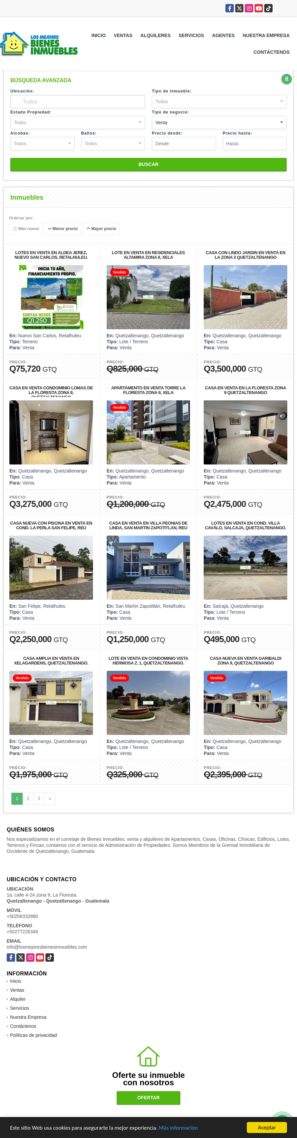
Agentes (223, 35)
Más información (178, 1127)
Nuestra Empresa (266, 35)
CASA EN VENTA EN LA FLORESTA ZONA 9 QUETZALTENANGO (245, 390)
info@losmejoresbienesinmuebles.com (47, 947)
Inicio (98, 35)
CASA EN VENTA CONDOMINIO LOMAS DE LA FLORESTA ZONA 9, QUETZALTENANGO (51, 392)
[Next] (50, 799)
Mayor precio (101, 229)
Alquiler (18, 999)
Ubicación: (22, 91)
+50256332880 (22, 916)
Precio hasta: (237, 133)
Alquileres (155, 35)
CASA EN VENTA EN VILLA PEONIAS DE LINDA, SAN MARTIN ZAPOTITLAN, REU (148, 525)
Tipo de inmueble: (172, 91)
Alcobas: (20, 133)
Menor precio (62, 229)
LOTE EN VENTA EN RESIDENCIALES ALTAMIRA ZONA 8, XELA (148, 255)
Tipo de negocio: (170, 112)
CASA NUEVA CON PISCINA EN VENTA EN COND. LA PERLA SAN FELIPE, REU (51, 525)
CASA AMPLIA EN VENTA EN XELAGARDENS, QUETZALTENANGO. (51, 661)
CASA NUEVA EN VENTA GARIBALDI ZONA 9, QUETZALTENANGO (245, 661)
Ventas (123, 35)
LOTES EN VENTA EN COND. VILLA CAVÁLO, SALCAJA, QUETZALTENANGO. (245, 525)
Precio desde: (167, 133)
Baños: (89, 133)
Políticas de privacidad (33, 1035)
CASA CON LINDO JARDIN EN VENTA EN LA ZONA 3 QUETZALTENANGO (245, 255)
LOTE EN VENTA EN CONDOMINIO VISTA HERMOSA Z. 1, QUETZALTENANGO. (148, 661)
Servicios (191, 35)
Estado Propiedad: (31, 112)
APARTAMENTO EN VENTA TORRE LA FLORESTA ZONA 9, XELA (148, 390)
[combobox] (219, 101)
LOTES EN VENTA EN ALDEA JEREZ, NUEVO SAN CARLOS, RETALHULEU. (51, 255)
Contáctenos (272, 52)
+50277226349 (22, 931)
